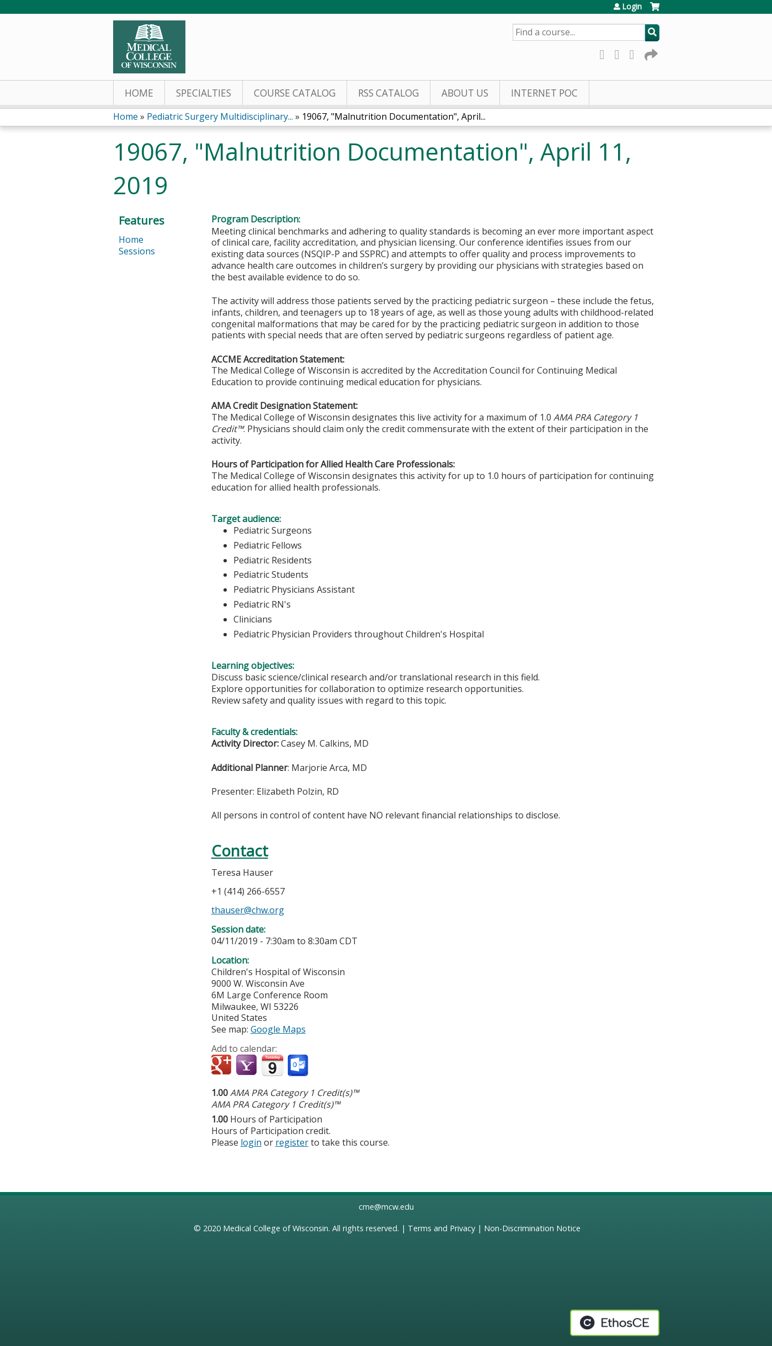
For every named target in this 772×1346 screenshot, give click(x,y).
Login (632, 6)
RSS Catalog (388, 93)
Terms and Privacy (441, 1228)
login (251, 1142)
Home (139, 93)
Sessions (137, 251)
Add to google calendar (222, 1066)
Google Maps (278, 1029)
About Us (464, 93)
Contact (239, 850)
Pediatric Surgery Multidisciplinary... (220, 116)
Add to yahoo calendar (247, 1066)
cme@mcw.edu (386, 1206)
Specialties (203, 93)
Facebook (605, 52)
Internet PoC (544, 93)
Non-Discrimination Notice (532, 1228)
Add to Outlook (298, 1066)
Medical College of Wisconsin (275, 1228)
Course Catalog (295, 93)
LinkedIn (635, 52)
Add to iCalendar (272, 1065)
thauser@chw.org (247, 910)
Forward (650, 52)
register (291, 1142)
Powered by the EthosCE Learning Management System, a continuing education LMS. (614, 1323)
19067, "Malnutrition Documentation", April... (394, 116)
